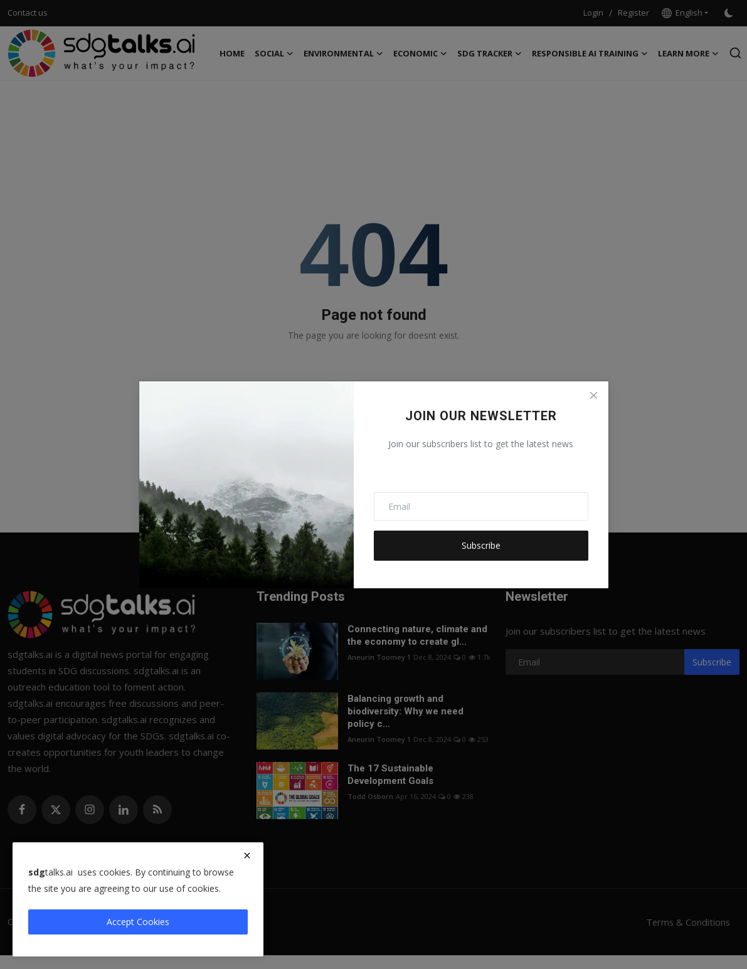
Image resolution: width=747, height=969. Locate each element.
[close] (247, 855)
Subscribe (481, 545)
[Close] (593, 396)
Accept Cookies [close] (138, 922)
